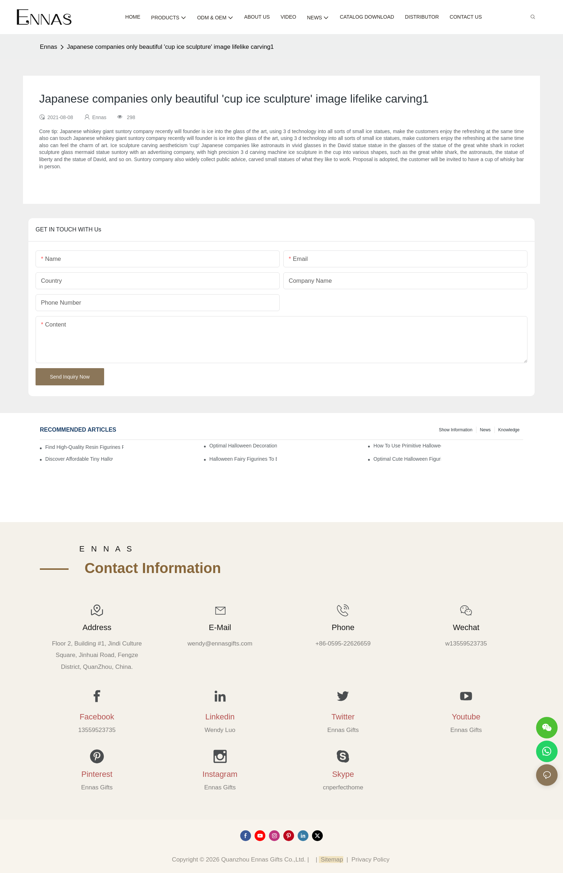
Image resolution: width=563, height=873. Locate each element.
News (485, 429)
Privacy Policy (371, 859)
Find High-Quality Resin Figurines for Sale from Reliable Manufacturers (84, 447)
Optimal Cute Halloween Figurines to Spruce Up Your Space (407, 459)
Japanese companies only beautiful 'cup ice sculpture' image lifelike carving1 (170, 46)
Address (97, 627)
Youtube (466, 716)
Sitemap (331, 859)
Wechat (466, 627)
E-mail (220, 627)
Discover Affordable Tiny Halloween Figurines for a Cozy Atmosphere (79, 459)
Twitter (343, 716)
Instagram (220, 774)
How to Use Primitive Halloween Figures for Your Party (407, 446)
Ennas (48, 46)
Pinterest (97, 774)
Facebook (97, 716)
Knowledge (509, 429)
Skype (343, 774)
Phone (343, 627)
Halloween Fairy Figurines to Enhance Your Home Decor (243, 459)
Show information (455, 429)
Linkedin (220, 716)
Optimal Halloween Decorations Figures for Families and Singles (243, 446)
